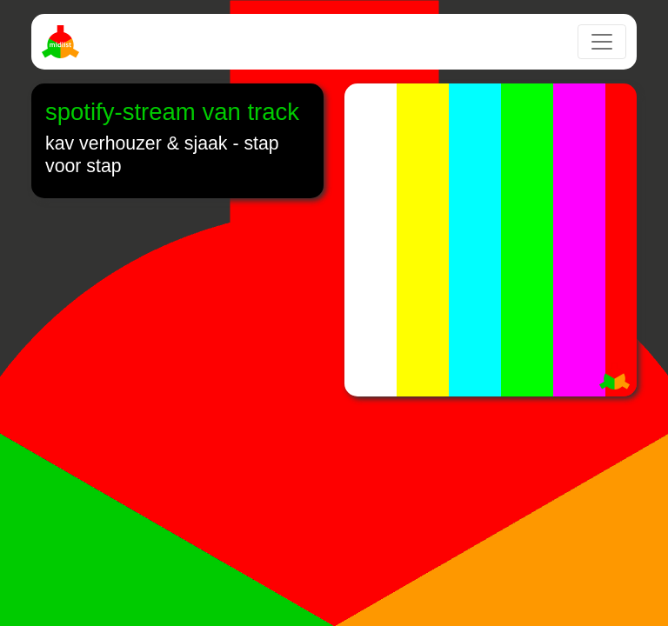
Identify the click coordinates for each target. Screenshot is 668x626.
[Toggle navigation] (602, 41)
